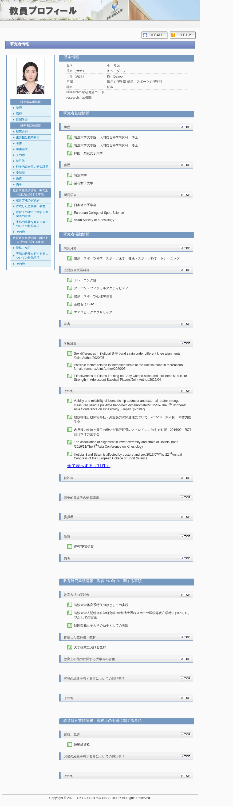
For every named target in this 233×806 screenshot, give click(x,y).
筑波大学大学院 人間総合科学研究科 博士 (106, 137)
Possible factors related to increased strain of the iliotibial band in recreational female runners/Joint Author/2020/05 (129, 367)
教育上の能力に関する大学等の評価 (32, 214)
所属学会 (22, 119)
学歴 (19, 107)
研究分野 (22, 131)
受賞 (19, 178)
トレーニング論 (85, 280)
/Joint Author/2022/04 (130, 378)
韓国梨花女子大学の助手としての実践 (101, 625)
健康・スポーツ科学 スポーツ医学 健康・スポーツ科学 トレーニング (127, 258)
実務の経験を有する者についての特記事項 (32, 223)
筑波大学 (80, 175)
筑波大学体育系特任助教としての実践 (101, 605)
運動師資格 (82, 745)
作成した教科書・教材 (30, 206)
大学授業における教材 (90, 647)
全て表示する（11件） (88, 465)
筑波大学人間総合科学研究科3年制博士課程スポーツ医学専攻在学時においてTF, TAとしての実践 (131, 615)
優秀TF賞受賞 (84, 546)
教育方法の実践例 (28, 200)
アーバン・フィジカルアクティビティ (101, 288)
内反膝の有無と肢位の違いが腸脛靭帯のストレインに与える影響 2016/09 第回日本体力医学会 (133, 432)
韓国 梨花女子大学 (88, 153)
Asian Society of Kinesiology (94, 220)
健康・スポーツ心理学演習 (93, 296)
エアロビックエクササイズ (93, 312)
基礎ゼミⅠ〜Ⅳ (84, 304)
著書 (19, 143)
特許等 (20, 160)
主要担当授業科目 (28, 137)
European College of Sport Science (99, 213)
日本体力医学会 (85, 205)
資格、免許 (23, 247)
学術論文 (22, 149)
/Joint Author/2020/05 (133, 355)
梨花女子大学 (83, 183)
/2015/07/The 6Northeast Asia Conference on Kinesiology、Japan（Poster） (130, 405)
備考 (19, 184)
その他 (20, 155)
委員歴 (20, 172)
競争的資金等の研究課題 (32, 166)
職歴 (19, 113)
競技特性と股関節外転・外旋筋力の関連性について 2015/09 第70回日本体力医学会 (133, 419)
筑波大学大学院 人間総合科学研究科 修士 (106, 145)
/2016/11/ (133, 444)
